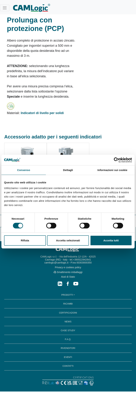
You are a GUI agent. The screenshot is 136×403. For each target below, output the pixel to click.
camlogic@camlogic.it (56, 262)
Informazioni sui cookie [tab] (112, 169)
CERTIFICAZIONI (68, 312)
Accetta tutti (111, 240)
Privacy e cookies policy (68, 267)
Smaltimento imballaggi (68, 272)
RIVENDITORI (68, 348)
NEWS (68, 321)
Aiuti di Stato (68, 276)
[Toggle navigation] (4, 8)
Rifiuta (25, 240)
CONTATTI (68, 366)
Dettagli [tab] (68, 169)
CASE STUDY (68, 330)
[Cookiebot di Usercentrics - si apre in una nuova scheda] (116, 160)
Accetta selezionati (68, 240)
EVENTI (68, 357)
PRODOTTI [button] (67, 295)
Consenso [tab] (23, 169)
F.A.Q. (68, 339)
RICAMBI (68, 303)
